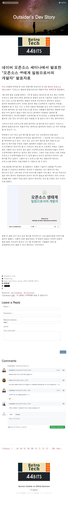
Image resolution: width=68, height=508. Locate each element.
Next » (59, 448)
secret (6, 326)
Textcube (36, 493)
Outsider (23, 493)
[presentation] (17, 344)
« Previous (6, 448)
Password (8, 313)
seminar (19, 281)
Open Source (12, 281)
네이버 (25, 281)
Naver (6, 281)
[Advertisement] (34, 261)
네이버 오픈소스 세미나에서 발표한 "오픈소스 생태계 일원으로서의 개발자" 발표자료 (31, 73)
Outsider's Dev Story (34, 17)
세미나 (37, 281)
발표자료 (31, 281)
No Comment (29, 292)
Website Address (10, 319)
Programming (8, 278)
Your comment (9, 330)
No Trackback (17, 292)
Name (7, 306)
